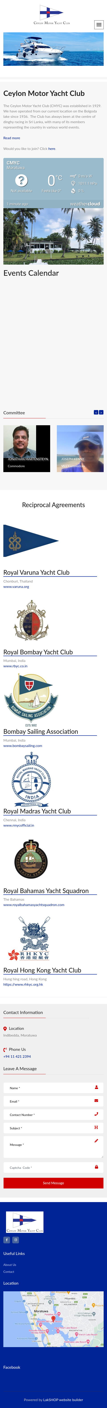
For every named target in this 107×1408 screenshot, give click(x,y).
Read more (11, 138)
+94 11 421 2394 (17, 1056)
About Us (9, 1265)
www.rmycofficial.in (18, 825)
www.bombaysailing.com (22, 745)
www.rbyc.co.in (15, 666)
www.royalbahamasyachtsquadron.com (33, 904)
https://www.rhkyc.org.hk (23, 984)
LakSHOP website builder (63, 1400)
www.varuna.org (16, 586)
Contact (8, 1271)
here (51, 148)
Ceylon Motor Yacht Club (22, 1378)
